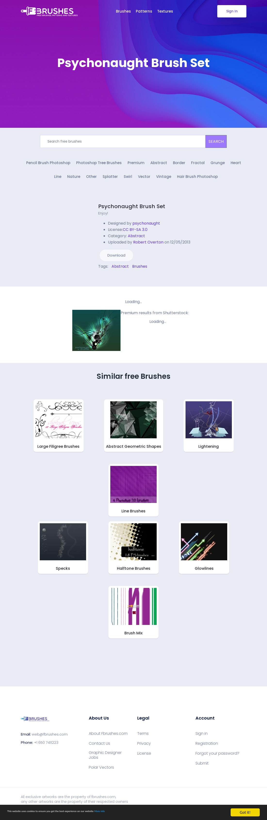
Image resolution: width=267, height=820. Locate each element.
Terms (143, 739)
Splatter (110, 182)
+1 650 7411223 (46, 748)
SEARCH (216, 141)
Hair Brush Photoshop (197, 182)
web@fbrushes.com (50, 740)
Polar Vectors (101, 773)
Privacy (144, 749)
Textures (165, 11)
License (144, 759)
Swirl (128, 182)
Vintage (163, 182)
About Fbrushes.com (108, 739)
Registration (206, 749)
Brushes (123, 11)
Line (57, 182)
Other (91, 182)
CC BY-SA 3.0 (135, 235)
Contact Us (99, 749)
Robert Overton (148, 248)
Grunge (217, 166)
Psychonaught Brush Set (131, 212)
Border (179, 166)
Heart (236, 166)
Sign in (201, 739)
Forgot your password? (217, 759)
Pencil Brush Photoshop (48, 166)
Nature (73, 182)
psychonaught (146, 229)
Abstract (158, 166)
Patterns (144, 11)
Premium (136, 166)
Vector (144, 182)
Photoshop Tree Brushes (99, 166)
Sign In (231, 11)
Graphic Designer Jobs (105, 761)
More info (149, 812)
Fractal (198, 166)
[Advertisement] (133, 85)
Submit (202, 769)
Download (116, 260)
